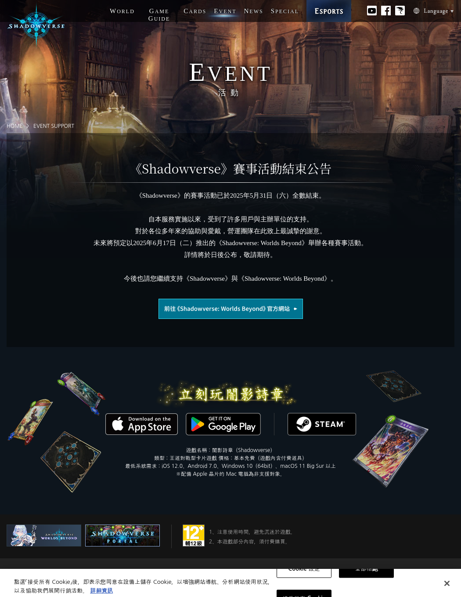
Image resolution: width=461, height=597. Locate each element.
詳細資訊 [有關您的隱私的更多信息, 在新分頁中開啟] (101, 594)
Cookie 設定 (304, 572)
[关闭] (447, 586)
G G (159, 14)
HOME (15, 126)
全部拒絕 (366, 572)
